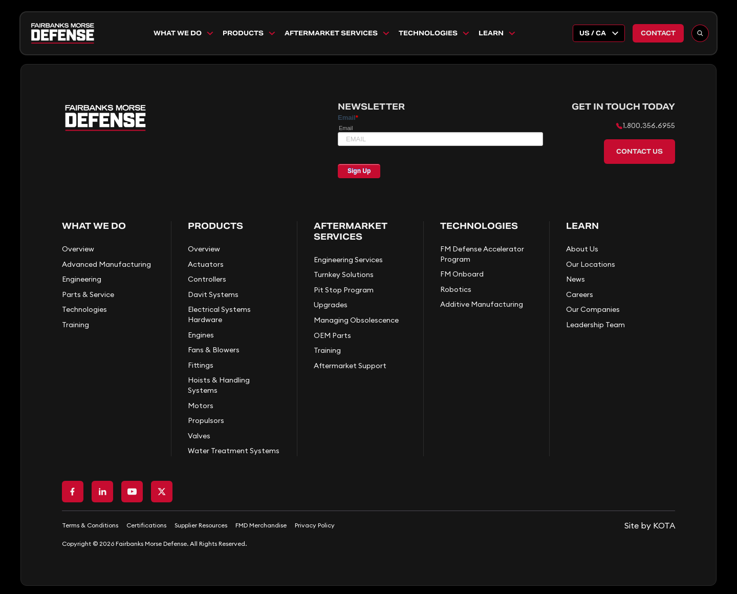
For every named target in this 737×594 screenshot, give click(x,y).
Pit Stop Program (344, 289)
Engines (201, 335)
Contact (658, 33)
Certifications (146, 525)
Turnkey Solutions (344, 274)
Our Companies (593, 309)
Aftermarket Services (338, 33)
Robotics (455, 289)
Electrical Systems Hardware (219, 314)
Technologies (434, 33)
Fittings (200, 365)
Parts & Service (88, 294)
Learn (497, 33)
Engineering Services (348, 259)
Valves (199, 435)
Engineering (81, 279)
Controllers (207, 279)
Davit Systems (213, 294)
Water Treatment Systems (233, 450)
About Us (582, 248)
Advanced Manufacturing (106, 264)
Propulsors (206, 420)
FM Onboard (462, 274)
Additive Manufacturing (481, 304)
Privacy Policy (315, 525)
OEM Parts (332, 335)
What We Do (184, 33)
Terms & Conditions (90, 525)
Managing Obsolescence (356, 320)
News (575, 279)
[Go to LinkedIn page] (102, 491)
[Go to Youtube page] (132, 491)
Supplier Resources (201, 525)
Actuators (206, 264)
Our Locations (590, 264)
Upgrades (331, 304)
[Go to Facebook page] (72, 491)
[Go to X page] (161, 491)
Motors (200, 405)
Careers (579, 294)
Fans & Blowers (214, 349)
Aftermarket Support (350, 365)
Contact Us (639, 151)
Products (249, 33)
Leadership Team (595, 324)
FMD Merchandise (261, 525)
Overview (78, 248)
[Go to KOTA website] (649, 525)
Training (75, 324)
